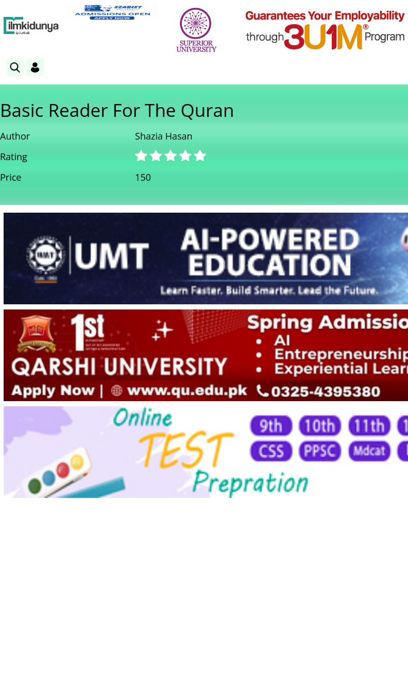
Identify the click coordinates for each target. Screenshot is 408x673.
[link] (112, 12)
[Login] (35, 67)
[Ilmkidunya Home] (31, 25)
